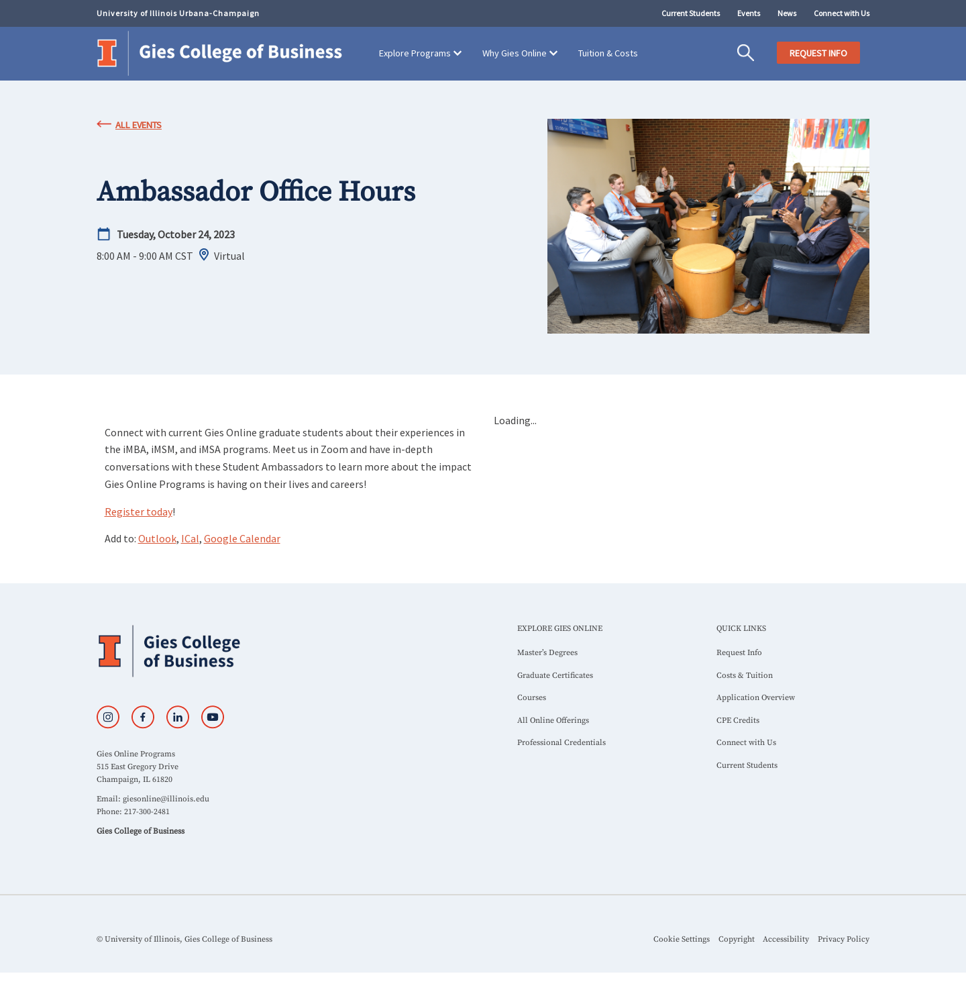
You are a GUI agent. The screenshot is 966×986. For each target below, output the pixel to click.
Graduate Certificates (555, 676)
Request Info (739, 653)
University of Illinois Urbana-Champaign (178, 13)
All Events (138, 125)
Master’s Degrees (547, 653)
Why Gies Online (514, 53)
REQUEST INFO (818, 53)
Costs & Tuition (744, 676)
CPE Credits (737, 721)
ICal (190, 538)
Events (748, 13)
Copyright (736, 939)
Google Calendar (242, 538)
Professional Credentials (561, 743)
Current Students (690, 13)
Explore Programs (415, 53)
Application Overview (755, 698)
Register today (138, 511)
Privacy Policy (843, 939)
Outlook (157, 538)
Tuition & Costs (608, 53)
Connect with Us (841, 13)
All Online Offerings (553, 721)
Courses (531, 698)
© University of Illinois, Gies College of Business (184, 939)
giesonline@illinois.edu (166, 799)
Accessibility (786, 939)
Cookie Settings (681, 939)
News (786, 13)
